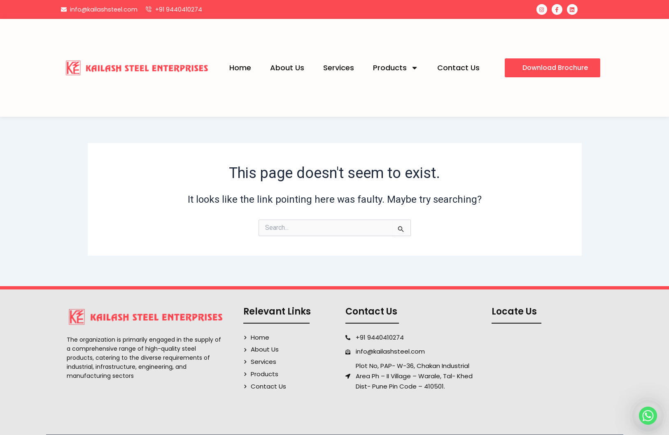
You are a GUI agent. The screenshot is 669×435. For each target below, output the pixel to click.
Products (395, 68)
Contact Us (458, 67)
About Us (287, 67)
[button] (552, 67)
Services (338, 67)
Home (240, 67)
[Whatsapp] (648, 416)
